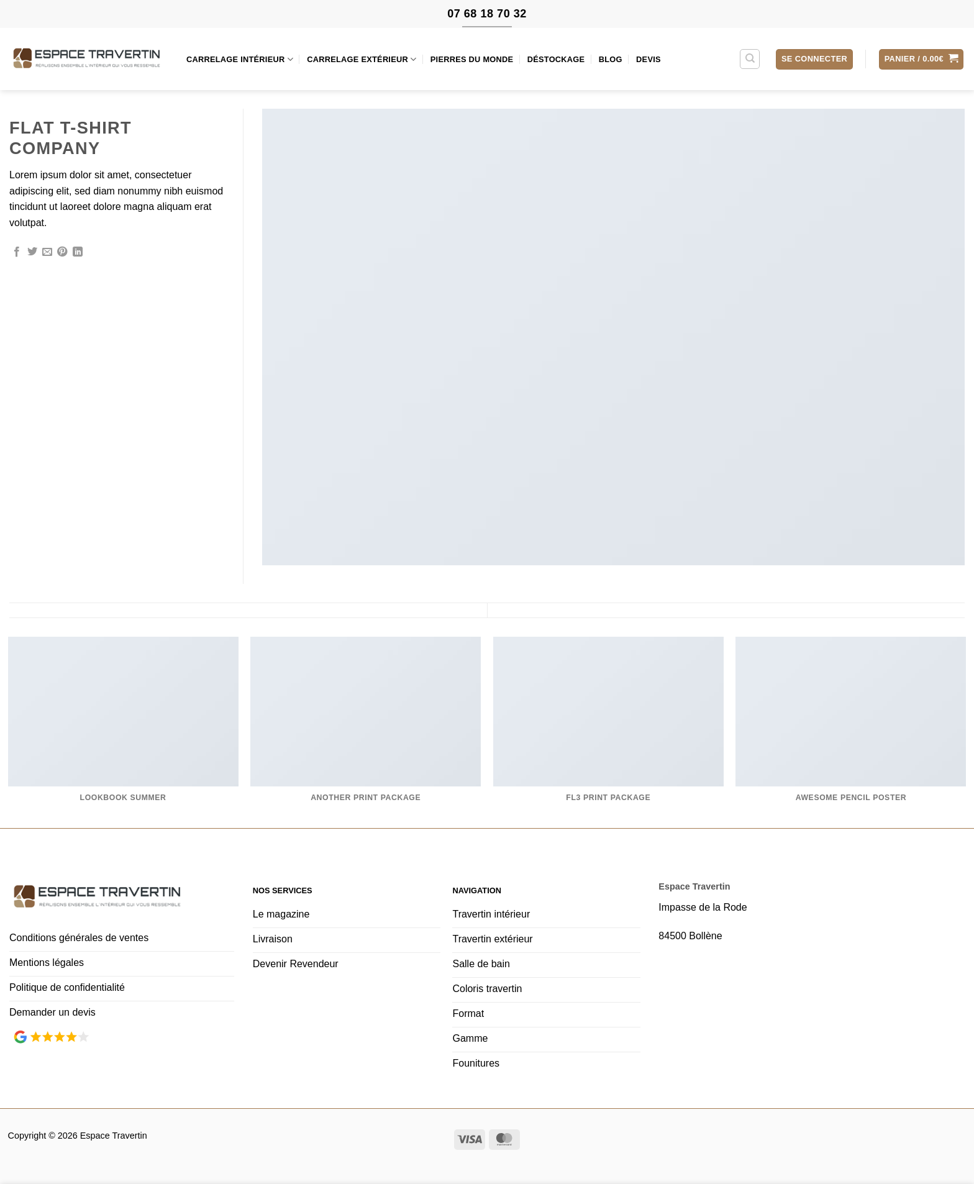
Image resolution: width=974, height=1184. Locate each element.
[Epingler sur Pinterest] (62, 252)
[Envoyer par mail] (47, 252)
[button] (814, 59)
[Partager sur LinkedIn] (78, 252)
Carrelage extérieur (361, 59)
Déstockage (556, 59)
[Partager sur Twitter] (32, 252)
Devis (648, 59)
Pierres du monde (472, 59)
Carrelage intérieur (239, 59)
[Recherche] (750, 59)
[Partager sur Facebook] (17, 252)
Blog (610, 59)
